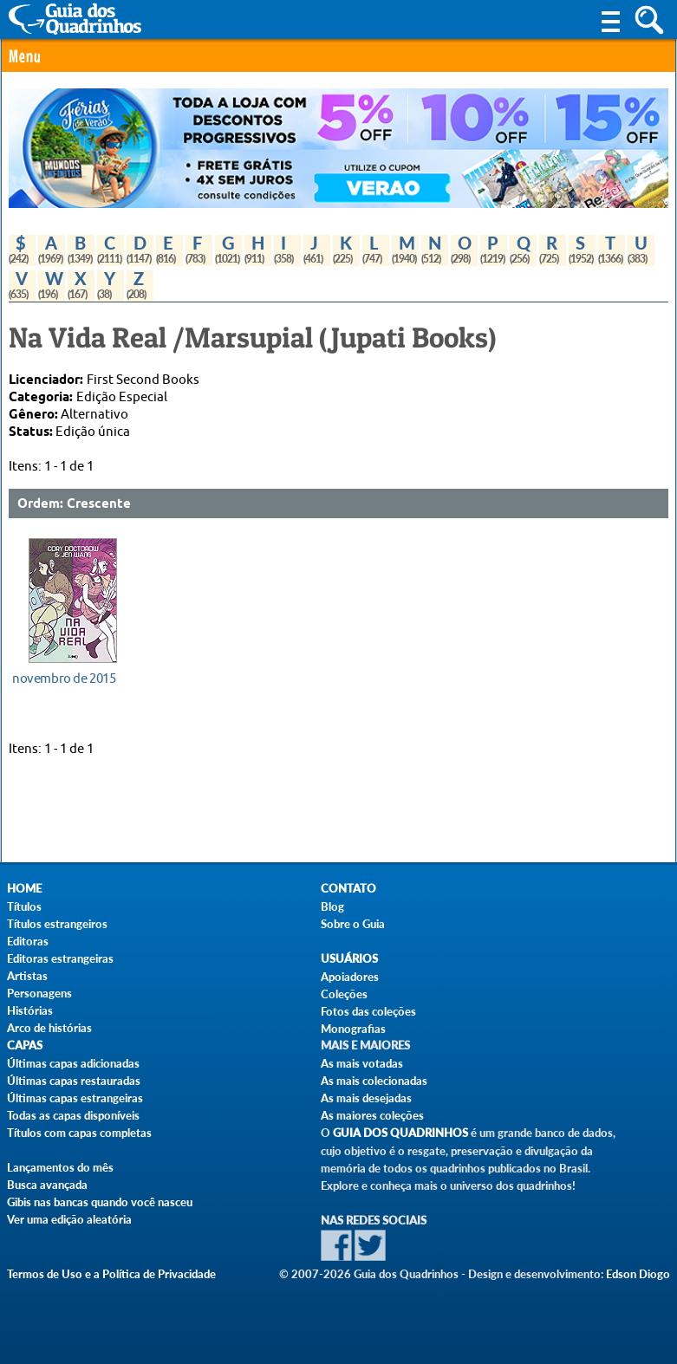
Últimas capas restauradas (73, 1081)
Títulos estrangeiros (57, 924)
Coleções (344, 994)
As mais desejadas (366, 1098)
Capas (24, 1045)
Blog (332, 906)
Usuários (349, 958)
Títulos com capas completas (79, 1133)
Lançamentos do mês (60, 1167)
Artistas (27, 976)
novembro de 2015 (64, 678)
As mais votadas (362, 1063)
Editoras (28, 941)
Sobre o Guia (353, 924)
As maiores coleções (372, 1115)
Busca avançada (47, 1185)
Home (24, 888)
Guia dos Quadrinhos (400, 1133)
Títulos (24, 906)
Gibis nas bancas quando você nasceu (99, 1202)
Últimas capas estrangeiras (75, 1098)
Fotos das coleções (368, 1011)
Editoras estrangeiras (60, 958)
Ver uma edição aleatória (69, 1219)
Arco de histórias (49, 1028)
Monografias (353, 1029)
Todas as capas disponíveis (73, 1115)
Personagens (39, 993)
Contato (348, 888)
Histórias (30, 1010)
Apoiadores (350, 977)
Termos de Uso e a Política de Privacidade (111, 1274)
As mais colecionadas (374, 1081)
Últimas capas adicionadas (73, 1063)
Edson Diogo (638, 1274)
